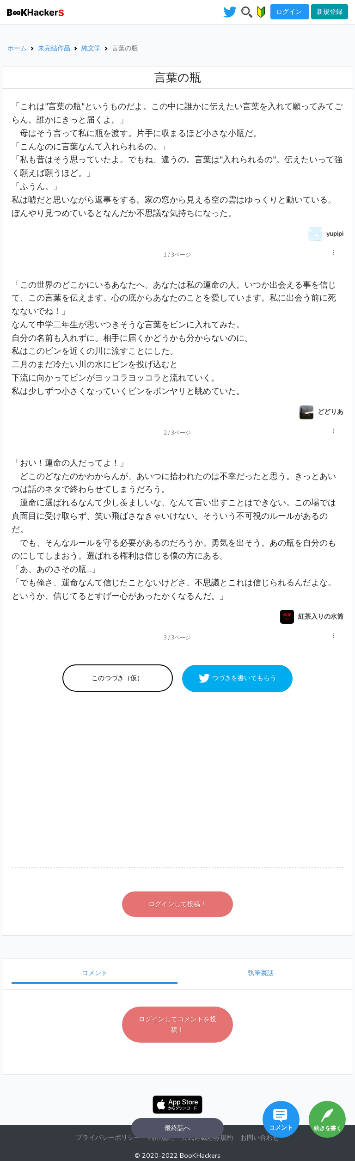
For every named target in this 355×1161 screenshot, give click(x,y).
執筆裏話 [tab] (261, 972)
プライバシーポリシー (108, 1137)
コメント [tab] (95, 972)
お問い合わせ (259, 1137)
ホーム (17, 48)
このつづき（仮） (117, 677)
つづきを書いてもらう (243, 677)
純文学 (91, 48)
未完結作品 (54, 48)
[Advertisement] (178, 779)
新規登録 (330, 11)
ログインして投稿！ (177, 904)
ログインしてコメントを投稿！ (177, 1024)
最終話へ (177, 1127)
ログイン (290, 11)
